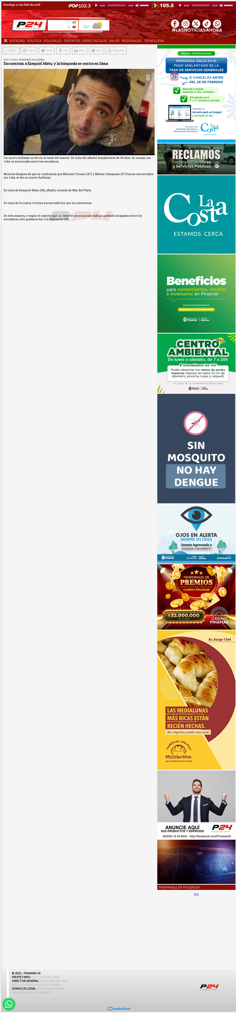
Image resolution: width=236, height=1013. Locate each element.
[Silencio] (137, 5)
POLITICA (34, 41)
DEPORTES (72, 41)
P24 (196, 894)
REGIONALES (131, 41)
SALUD (114, 41)
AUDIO (11, 50)
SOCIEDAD (17, 41)
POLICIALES (53, 41)
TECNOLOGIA (154, 41)
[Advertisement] (196, 930)
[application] (122, 5)
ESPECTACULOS (95, 41)
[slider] (117, 5)
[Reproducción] (96, 5)
